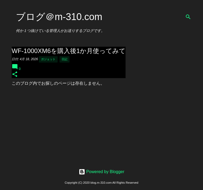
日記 (64, 59)
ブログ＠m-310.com (59, 16)
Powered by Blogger (101, 171)
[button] (15, 74)
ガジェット (48, 59)
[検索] (188, 17)
